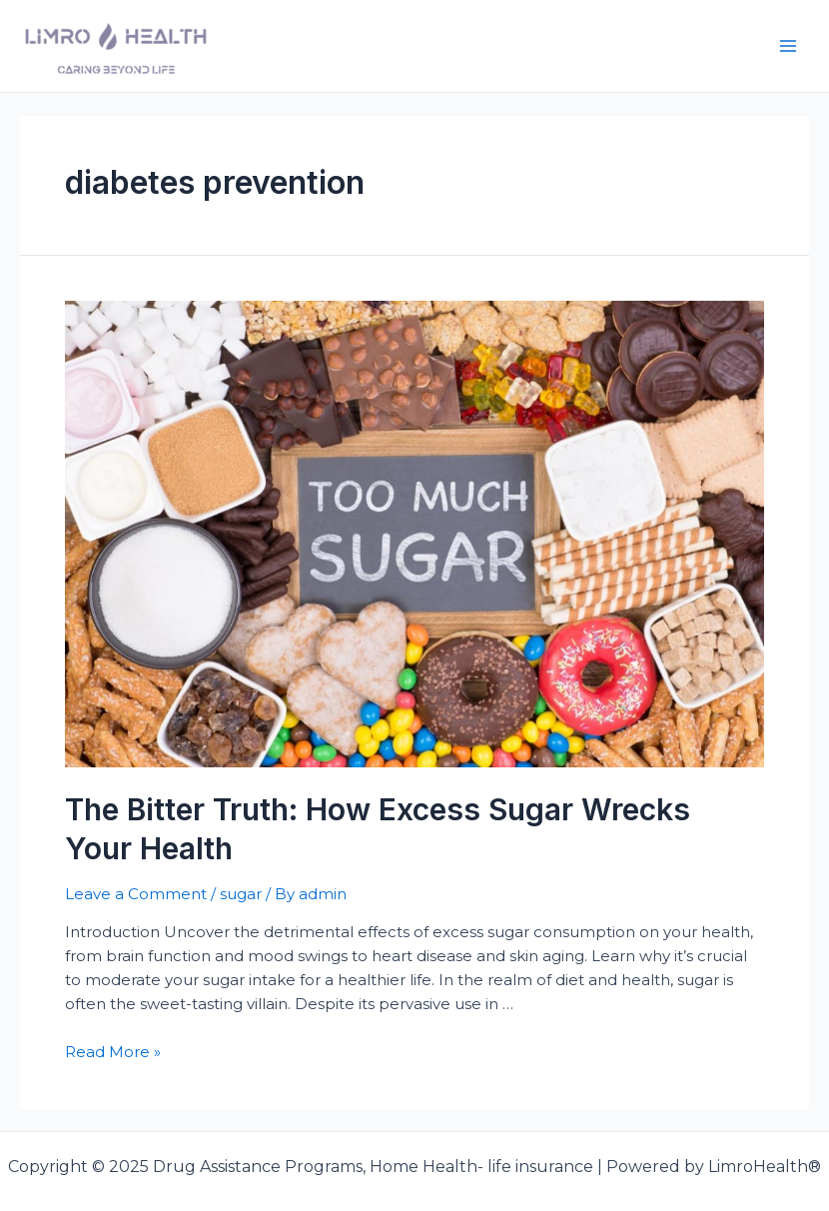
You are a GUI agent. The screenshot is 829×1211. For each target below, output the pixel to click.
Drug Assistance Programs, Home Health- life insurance (435, 46)
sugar (241, 893)
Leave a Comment (136, 893)
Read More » (113, 1051)
